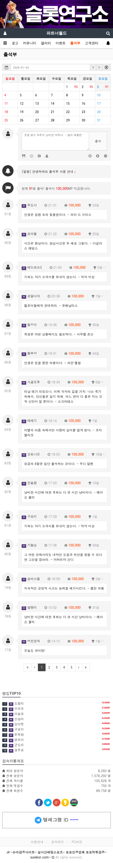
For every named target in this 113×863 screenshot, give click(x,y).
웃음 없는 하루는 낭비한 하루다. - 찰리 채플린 (55, 141)
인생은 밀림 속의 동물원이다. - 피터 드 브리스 (57, 214)
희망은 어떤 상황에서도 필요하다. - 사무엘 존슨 (59, 334)
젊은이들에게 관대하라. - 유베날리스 (51, 305)
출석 (98, 141)
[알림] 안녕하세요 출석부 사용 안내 (48, 171)
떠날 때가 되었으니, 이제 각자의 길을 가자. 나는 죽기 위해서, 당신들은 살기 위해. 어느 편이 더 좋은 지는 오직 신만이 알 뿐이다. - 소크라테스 (63, 396)
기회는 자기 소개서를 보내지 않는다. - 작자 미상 (59, 277)
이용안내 (37, 842)
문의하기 (57, 842)
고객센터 (91, 43)
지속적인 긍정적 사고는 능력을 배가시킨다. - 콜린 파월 (64, 588)
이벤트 (60, 43)
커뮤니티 (29, 43)
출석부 (75, 43)
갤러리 (46, 43)
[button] (93, 67)
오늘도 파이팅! (34, 650)
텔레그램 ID (56, 820)
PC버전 (77, 842)
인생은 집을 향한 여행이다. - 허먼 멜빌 (52, 363)
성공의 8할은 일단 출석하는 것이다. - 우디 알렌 (58, 463)
